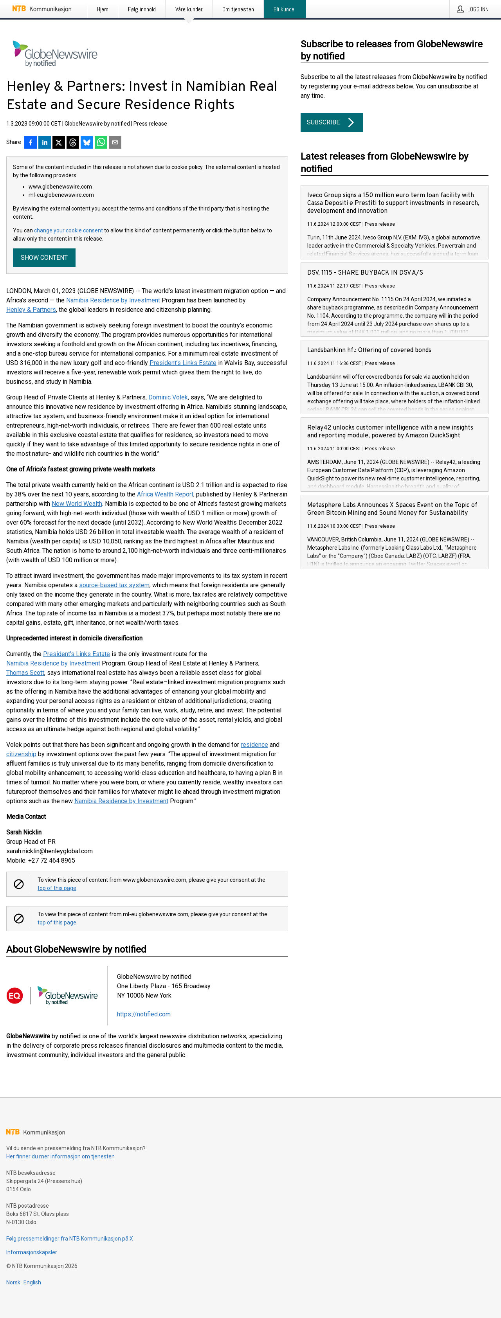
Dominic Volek (168, 397)
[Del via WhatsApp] (101, 143)
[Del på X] (58, 143)
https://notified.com (144, 1014)
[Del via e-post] (115, 143)
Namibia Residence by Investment (113, 300)
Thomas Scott (25, 672)
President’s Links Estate (183, 363)
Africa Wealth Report (165, 494)
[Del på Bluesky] (87, 143)
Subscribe (332, 122)
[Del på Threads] (73, 143)
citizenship (21, 754)
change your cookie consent (68, 230)
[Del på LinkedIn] (44, 143)
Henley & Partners (31, 309)
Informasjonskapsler (31, 1252)
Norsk (13, 1282)
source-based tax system (114, 585)
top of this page (57, 888)
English (32, 1282)
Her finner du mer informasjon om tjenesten (60, 1156)
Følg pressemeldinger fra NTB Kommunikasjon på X (69, 1238)
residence (254, 744)
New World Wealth (77, 503)
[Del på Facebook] (30, 143)
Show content (44, 257)
